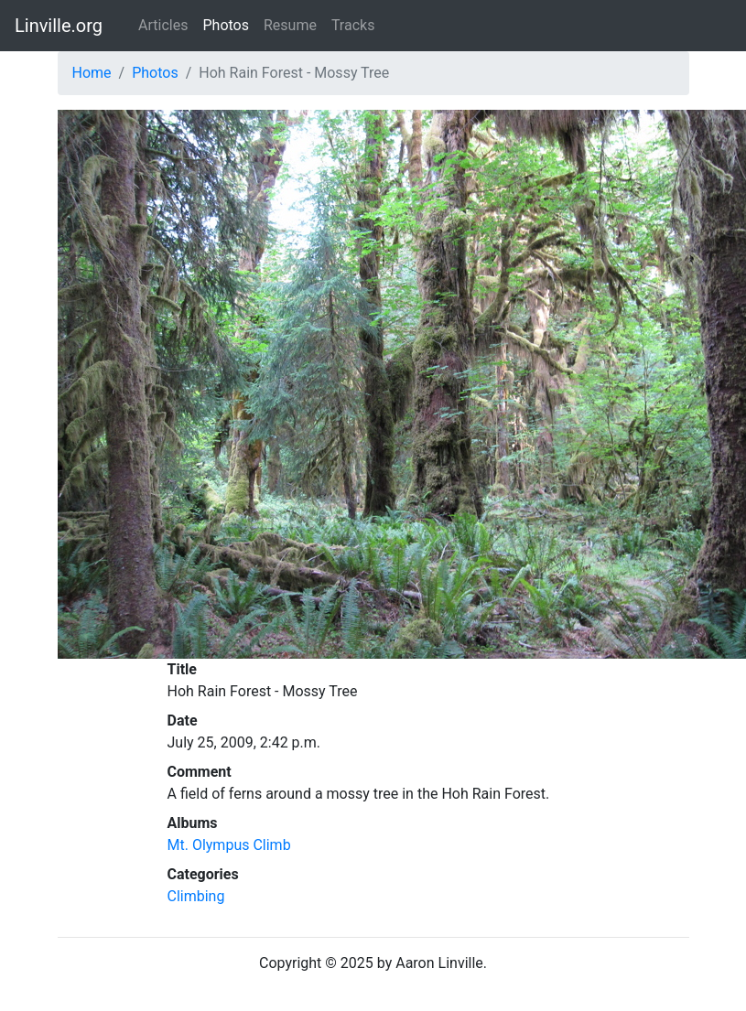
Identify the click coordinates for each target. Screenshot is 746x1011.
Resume (290, 25)
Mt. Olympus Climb (229, 845)
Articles (163, 25)
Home (92, 72)
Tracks (353, 25)
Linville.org (59, 26)
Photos (225, 25)
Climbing (196, 896)
